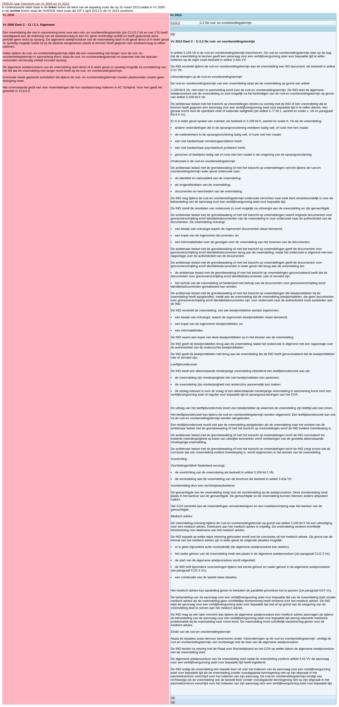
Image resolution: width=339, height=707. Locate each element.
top (173, 34)
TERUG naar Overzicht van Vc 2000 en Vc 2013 (35, 3)
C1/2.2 (175, 23)
